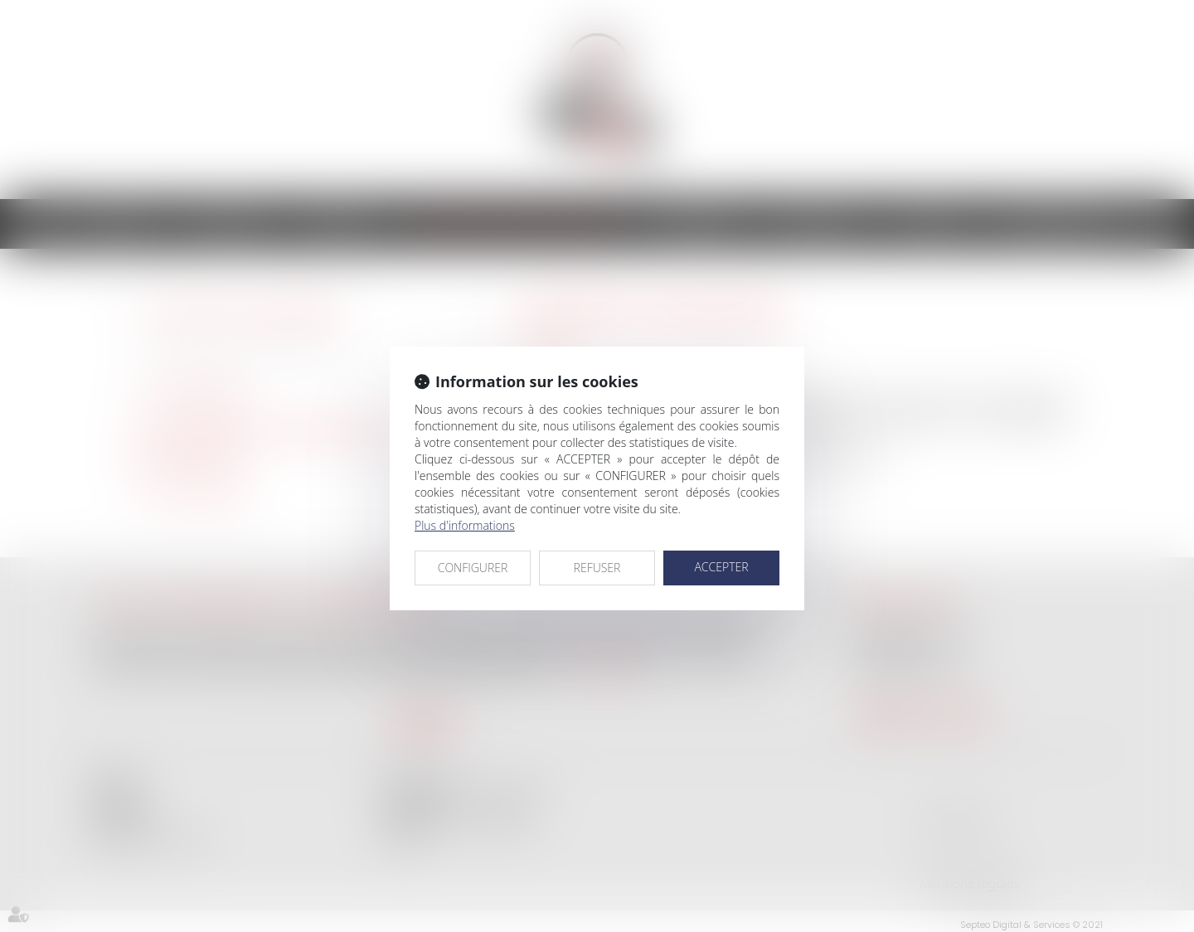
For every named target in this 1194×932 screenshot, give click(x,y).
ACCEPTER (721, 567)
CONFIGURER (473, 567)
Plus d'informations (465, 525)
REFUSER (597, 567)
